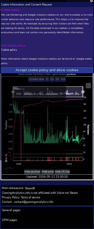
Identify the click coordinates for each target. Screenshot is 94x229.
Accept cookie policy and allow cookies (47, 70)
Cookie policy (9, 50)
